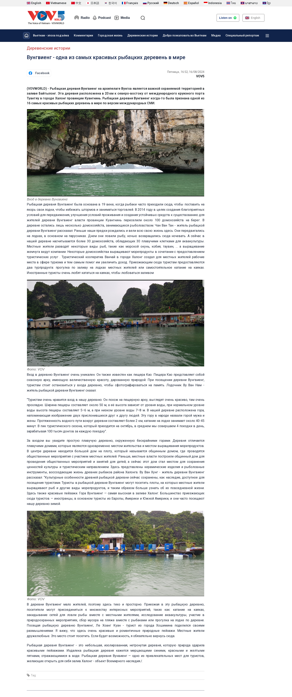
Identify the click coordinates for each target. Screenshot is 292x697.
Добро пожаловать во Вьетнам (184, 35)
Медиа (216, 35)
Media (122, 17)
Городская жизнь (110, 35)
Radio (82, 17)
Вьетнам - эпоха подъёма (51, 35)
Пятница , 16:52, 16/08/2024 (185, 71)
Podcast (102, 18)
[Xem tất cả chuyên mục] (267, 35)
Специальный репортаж (242, 35)
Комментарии (83, 35)
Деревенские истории (142, 35)
